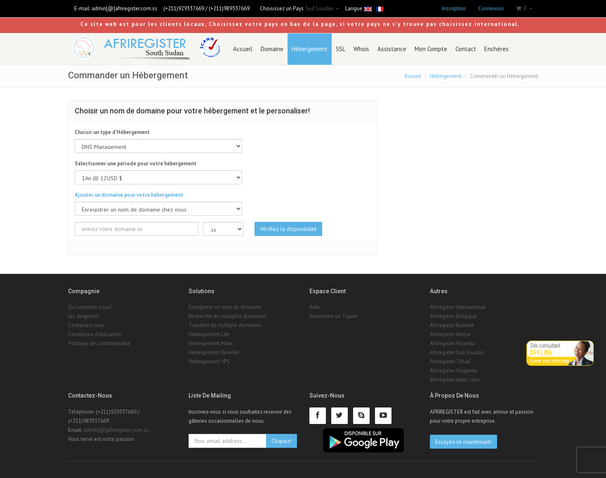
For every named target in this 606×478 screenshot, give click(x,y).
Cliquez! (281, 441)
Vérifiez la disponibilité (288, 229)
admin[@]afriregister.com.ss (124, 8)
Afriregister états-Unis (455, 379)
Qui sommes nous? (90, 307)
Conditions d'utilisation (94, 334)
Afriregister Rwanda (452, 343)
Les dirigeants (83, 316)
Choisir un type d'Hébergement (112, 132)
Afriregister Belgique (453, 316)
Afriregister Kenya (450, 334)
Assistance (391, 49)
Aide (314, 307)
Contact (465, 49)
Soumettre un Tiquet (333, 316)
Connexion (491, 8)
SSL (340, 49)
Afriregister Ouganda (453, 370)
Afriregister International (458, 307)
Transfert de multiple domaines (225, 325)
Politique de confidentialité (99, 343)
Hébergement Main (210, 343)
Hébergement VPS (209, 361)
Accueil (242, 49)
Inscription (454, 8)
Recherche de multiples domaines (227, 316)
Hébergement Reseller (214, 352)
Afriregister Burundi (452, 325)
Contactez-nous (86, 325)
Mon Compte (431, 49)
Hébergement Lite (209, 334)
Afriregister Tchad (450, 361)
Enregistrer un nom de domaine (225, 307)
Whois (361, 49)
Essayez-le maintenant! (463, 441)
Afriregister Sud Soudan (457, 352)
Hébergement (310, 49)
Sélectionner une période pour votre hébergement (135, 163)
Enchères (496, 49)
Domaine (272, 49)
